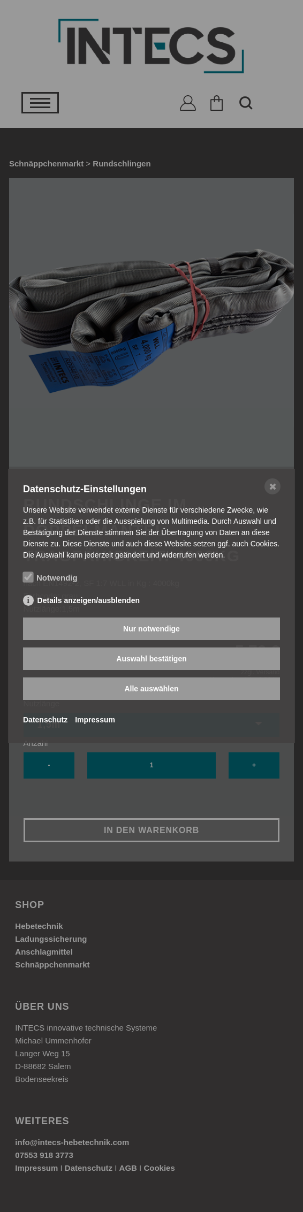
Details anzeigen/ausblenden (88, 600)
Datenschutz (45, 719)
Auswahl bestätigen (151, 658)
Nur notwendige (151, 628)
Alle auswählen (151, 688)
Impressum (95, 719)
